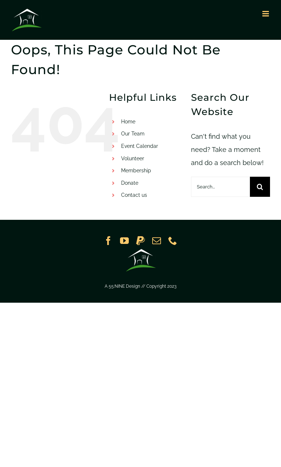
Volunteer (132, 158)
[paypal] (140, 240)
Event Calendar (139, 146)
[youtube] (124, 240)
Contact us (134, 195)
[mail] (156, 240)
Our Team (133, 134)
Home (128, 122)
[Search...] (220, 187)
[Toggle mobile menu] (266, 14)
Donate (129, 183)
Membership (136, 170)
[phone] (172, 240)
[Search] (260, 187)
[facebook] (108, 240)
